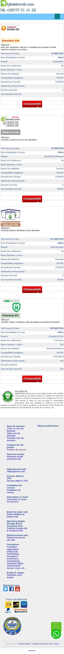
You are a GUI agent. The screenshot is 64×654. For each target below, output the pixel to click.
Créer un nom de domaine (15, 429)
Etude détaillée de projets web (16, 515)
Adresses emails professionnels (15, 457)
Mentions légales (24, 644)
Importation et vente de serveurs (16, 500)
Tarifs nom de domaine (13, 434)
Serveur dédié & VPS (17, 481)
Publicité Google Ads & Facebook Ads (17, 529)
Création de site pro (16, 449)
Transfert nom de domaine (15, 439)
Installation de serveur (14, 491)
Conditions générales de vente (42, 644)
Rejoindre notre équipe (14, 576)
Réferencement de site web (16, 538)
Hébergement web (16, 471)
